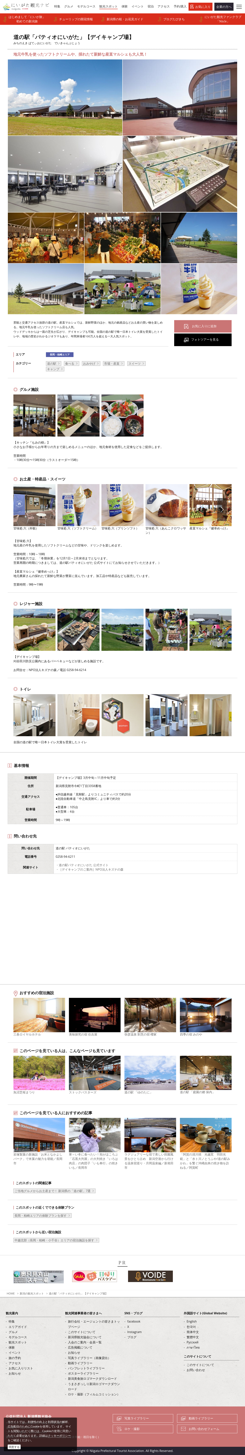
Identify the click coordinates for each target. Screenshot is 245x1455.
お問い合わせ (196, 1370)
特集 (12, 1321)
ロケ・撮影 (132, 1429)
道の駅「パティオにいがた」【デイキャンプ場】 (78, 1293)
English (192, 1321)
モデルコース (18, 1337)
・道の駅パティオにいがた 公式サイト (82, 865)
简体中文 (193, 1332)
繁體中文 (193, 1337)
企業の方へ (224, 7)
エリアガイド (18, 1327)
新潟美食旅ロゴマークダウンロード (92, 1378)
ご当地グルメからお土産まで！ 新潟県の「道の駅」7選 (53, 1191)
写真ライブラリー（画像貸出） (89, 1358)
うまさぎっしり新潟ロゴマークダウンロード (94, 1386)
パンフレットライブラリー (86, 1368)
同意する (14, 1447)
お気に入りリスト (21, 1368)
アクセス (15, 1363)
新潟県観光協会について (85, 1337)
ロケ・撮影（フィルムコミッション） (94, 1394)
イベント (15, 1352)
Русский (192, 1342)
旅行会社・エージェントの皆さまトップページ (94, 1324)
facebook (133, 1321)
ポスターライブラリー (83, 1373)
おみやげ (89, 363)
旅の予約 (15, 1358)
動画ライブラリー (80, 1363)
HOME (11, 1293)
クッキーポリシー (59, 1435)
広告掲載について (80, 1347)
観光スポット (18, 1342)
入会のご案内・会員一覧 (85, 1342)
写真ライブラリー (136, 1418)
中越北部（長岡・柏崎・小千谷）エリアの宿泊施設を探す (54, 1240)
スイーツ (134, 363)
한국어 (191, 1327)
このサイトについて (82, 1332)
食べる (69, 363)
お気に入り (203, 7)
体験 (12, 1347)
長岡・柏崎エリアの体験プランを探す (41, 1215)
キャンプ (53, 369)
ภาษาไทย (193, 1347)
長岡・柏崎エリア (60, 354)
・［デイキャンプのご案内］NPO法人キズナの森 (89, 869)
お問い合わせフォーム (204, 1429)
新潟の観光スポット (32, 1293)
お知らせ (15, 1373)
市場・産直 (111, 363)
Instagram (134, 1332)
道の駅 (51, 363)
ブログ (131, 1337)
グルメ (13, 1332)
